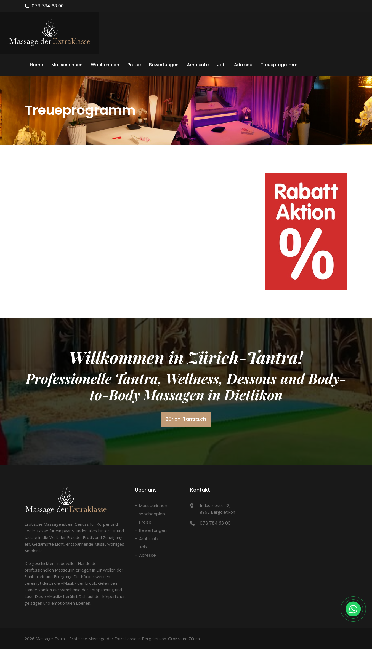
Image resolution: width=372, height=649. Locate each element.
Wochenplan (105, 65)
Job (221, 65)
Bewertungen (164, 65)
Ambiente (198, 65)
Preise (134, 65)
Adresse (243, 65)
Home (36, 65)
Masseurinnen (67, 65)
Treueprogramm (279, 65)
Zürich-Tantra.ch (186, 419)
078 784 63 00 (48, 6)
